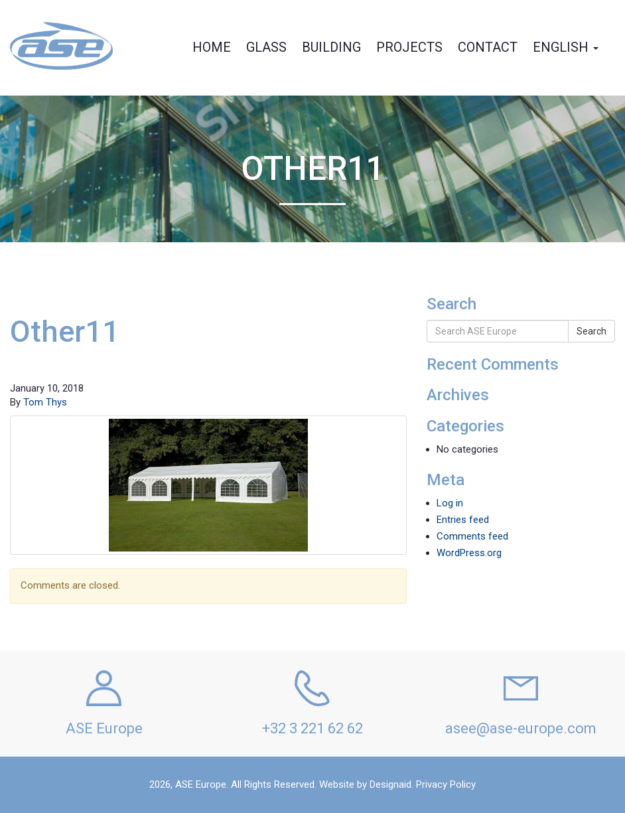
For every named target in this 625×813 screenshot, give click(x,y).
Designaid (390, 784)
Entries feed (463, 520)
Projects (409, 47)
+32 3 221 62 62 (312, 728)
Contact (488, 47)
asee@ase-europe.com (520, 728)
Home (211, 47)
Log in (450, 503)
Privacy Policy (446, 784)
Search (591, 331)
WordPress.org (469, 553)
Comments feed (472, 536)
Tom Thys (45, 402)
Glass (266, 47)
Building (331, 47)
